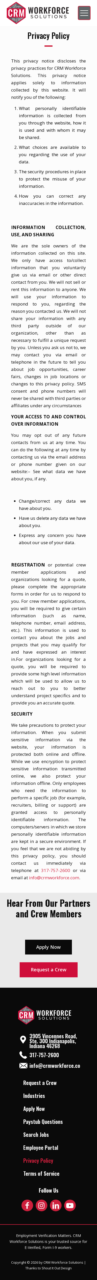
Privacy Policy (38, 1160)
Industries (34, 1095)
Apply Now (34, 1108)
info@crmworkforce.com (54, 878)
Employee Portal (40, 1147)
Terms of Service (41, 1173)
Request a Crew (40, 1083)
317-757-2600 (55, 870)
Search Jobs (36, 1134)
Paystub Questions (43, 1121)
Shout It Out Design (57, 1268)
